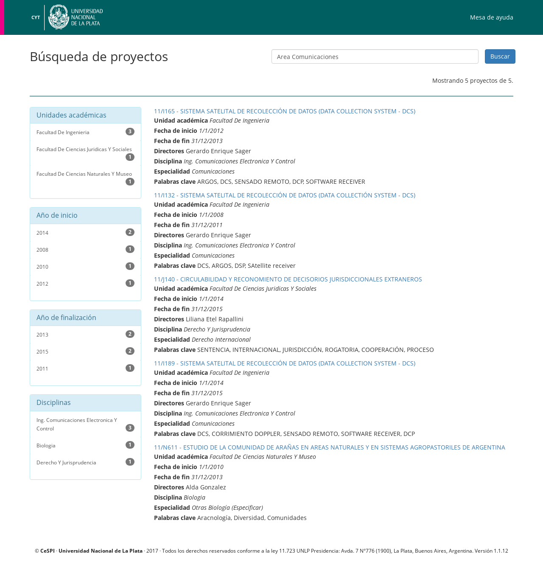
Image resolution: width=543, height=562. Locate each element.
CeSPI (47, 550)
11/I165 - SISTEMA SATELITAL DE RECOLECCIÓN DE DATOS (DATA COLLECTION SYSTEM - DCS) (284, 111)
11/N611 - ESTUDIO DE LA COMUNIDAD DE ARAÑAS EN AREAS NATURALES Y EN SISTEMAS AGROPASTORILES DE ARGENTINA (329, 447)
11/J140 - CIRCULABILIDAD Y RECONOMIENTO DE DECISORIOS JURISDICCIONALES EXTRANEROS (288, 279)
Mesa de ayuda (491, 17)
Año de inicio (57, 215)
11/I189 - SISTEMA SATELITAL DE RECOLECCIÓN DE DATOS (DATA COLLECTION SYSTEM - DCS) (284, 363)
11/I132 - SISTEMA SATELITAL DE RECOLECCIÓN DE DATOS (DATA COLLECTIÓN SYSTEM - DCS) (284, 195)
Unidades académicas (71, 115)
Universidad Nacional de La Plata (74, 17)
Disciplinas (53, 403)
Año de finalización (66, 318)
